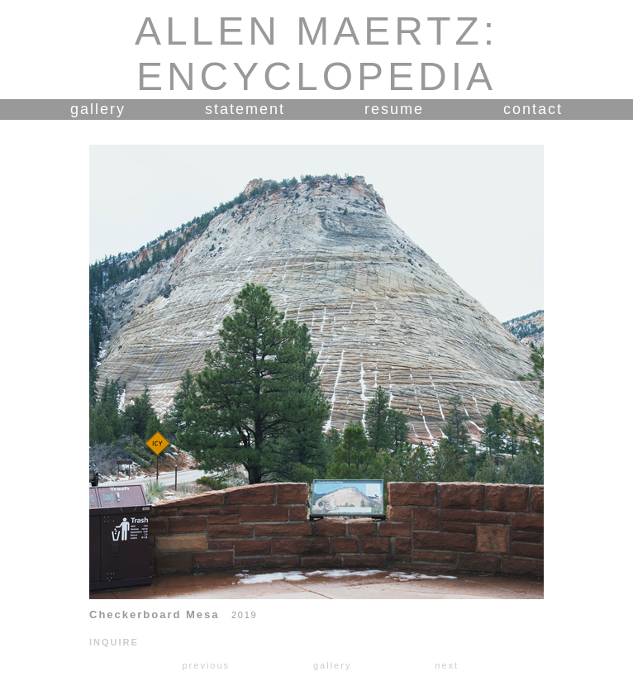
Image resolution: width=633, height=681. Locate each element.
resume (394, 109)
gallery (98, 109)
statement (245, 109)
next (447, 665)
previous (206, 665)
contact (533, 109)
